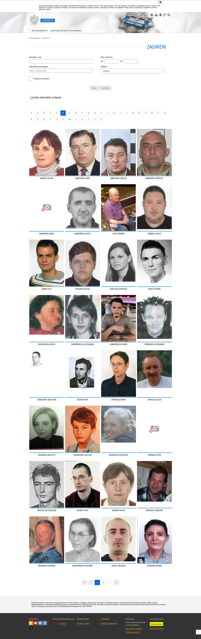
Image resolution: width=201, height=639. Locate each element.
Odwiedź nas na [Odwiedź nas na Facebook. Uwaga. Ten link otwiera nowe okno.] (40, 623)
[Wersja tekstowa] (160, 14)
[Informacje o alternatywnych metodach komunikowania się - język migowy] (164, 14)
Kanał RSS (31, 623)
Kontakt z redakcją (83, 623)
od (102, 61)
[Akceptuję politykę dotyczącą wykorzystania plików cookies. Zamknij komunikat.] (160, 2)
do (121, 61)
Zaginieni (46, 38)
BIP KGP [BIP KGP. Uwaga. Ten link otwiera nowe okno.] (63, 623)
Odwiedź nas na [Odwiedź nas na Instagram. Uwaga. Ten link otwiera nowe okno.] (45, 623)
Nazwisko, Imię (35, 57)
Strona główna (34, 38)
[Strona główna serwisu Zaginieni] (151, 14)
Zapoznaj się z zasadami (134, 628)
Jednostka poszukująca (38, 67)
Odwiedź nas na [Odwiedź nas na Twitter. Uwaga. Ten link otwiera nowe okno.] (31, 628)
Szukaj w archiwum (41, 79)
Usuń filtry (105, 88)
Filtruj (94, 88)
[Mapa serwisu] (156, 14)
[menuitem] (40, 30)
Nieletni (104, 67)
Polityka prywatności (133, 632)
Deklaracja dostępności (109, 623)
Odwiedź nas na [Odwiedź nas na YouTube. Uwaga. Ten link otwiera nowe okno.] (35, 623)
